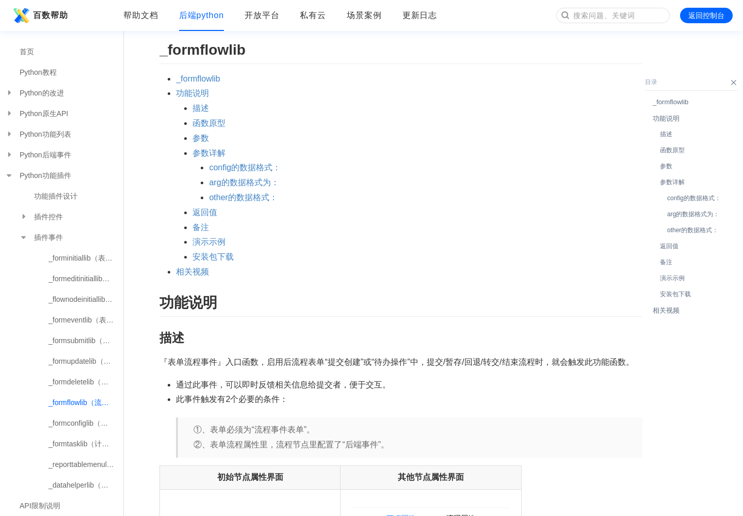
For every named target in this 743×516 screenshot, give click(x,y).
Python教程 (38, 72)
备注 (200, 227)
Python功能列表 (38, 134)
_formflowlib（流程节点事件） (86, 402)
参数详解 (208, 153)
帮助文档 (140, 15)
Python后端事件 (38, 154)
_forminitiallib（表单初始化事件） (86, 258)
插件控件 (41, 216)
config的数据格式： (245, 167)
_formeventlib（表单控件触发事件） (86, 320)
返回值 (204, 212)
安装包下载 (213, 256)
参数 (200, 138)
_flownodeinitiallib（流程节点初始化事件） (86, 299)
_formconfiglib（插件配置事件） (86, 423)
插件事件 (41, 237)
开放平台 (262, 15)
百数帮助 (39, 15)
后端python (201, 15)
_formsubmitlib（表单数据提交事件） (86, 340)
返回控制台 (706, 15)
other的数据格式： (243, 197)
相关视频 (192, 271)
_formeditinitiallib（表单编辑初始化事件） (86, 279)
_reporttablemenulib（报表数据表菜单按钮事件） (86, 464)
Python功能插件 (38, 175)
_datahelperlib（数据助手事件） (86, 485)
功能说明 (192, 93)
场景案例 (364, 15)
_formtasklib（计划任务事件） (86, 444)
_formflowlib (198, 78)
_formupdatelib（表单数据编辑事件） (86, 361)
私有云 (313, 15)
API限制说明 (40, 506)
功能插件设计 (55, 196)
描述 (200, 108)
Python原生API (36, 113)
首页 (27, 51)
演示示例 (208, 241)
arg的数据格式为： (244, 182)
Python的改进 (34, 93)
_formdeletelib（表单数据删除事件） (86, 382)
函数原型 (208, 123)
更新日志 (420, 15)
